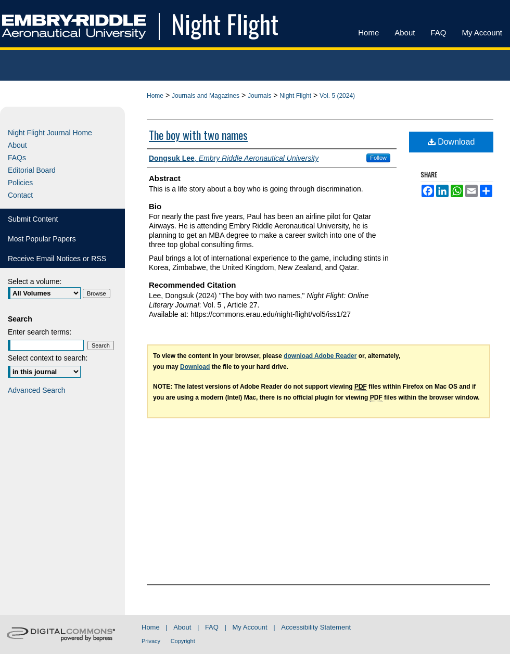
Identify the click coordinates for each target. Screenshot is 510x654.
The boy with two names (198, 134)
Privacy (151, 641)
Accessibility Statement (316, 627)
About (17, 145)
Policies (20, 182)
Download (451, 141)
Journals (259, 95)
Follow (378, 158)
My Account (250, 627)
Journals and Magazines (205, 95)
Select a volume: (35, 281)
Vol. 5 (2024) (337, 95)
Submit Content (33, 219)
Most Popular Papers (42, 239)
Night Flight (295, 95)
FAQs (17, 157)
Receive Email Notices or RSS (57, 258)
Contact (20, 195)
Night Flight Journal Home (50, 133)
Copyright (183, 641)
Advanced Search (37, 390)
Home (155, 95)
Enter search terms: (39, 332)
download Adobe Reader (320, 356)
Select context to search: (47, 358)
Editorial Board (32, 170)
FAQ (212, 627)
